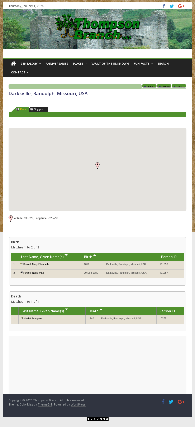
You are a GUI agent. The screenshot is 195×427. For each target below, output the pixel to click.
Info (180, 86)
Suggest (36, 109)
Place (21, 109)
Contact (18, 72)
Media (166, 86)
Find (150, 86)
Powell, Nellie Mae (33, 272)
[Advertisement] (97, 365)
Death (96, 311)
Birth (90, 256)
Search (163, 63)
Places (78, 63)
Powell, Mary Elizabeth (36, 264)
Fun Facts (141, 63)
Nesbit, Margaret (33, 318)
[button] (97, 165)
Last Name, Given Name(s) (44, 256)
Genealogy (29, 63)
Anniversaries (57, 63)
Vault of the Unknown (110, 63)
